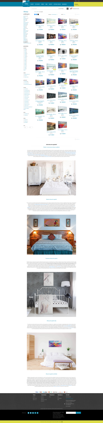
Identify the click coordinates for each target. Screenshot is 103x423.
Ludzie (24, 27)
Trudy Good (70, 325)
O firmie (34, 396)
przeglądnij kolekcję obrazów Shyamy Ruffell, (41, 204)
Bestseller (26, 122)
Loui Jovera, (59, 266)
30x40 (25, 52)
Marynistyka (25, 31)
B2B (58, 396)
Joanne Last (26, 105)
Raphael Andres (27, 104)
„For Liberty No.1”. (70, 327)
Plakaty (32, 4)
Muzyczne (25, 34)
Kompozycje (25, 23)
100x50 (25, 53)
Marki (58, 399)
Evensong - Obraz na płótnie (62, 99)
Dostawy (42, 396)
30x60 (25, 68)
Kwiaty (24, 26)
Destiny (58, 386)
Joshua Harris (26, 102)
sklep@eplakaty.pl (68, 396)
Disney (25, 75)
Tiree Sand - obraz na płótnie (74, 101)
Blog (50, 396)
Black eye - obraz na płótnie (62, 55)
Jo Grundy (26, 98)
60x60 (25, 60)
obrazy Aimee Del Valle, (48, 156)
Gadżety (50, 4)
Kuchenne (25, 25)
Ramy (47, 4)
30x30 (25, 67)
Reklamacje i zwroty (44, 399)
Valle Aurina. (70, 385)
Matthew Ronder (27, 94)
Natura (25, 35)
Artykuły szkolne (57, 4)
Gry (24, 21)
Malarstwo (25, 28)
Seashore (55, 386)
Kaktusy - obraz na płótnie (51, 100)
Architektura (25, 18)
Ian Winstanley (26, 97)
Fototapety (37, 4)
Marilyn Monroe (27, 74)
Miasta (24, 32)
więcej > (24, 109)
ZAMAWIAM (78, 412)
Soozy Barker (26, 101)
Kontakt (67, 394)
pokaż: (62, 14)
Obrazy (25, 12)
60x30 (25, 63)
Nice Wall (26, 81)
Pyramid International (28, 84)
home (35, 11)
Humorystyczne (26, 22)
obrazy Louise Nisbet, (52, 267)
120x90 (25, 56)
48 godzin (26, 115)
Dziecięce (25, 19)
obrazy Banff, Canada (64, 385)
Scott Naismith (26, 90)
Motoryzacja (25, 33)
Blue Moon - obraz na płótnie (74, 115)
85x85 (25, 64)
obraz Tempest (52, 266)
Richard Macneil (27, 91)
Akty (24, 17)
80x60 (25, 50)
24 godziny (26, 113)
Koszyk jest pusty (74, 9)
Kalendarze (64, 4)
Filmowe (25, 20)
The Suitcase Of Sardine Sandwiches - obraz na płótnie (40, 56)
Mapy (24, 29)
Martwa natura (25, 30)
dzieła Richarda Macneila (44, 155)
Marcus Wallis (26, 108)
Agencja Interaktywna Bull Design (59, 408)
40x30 (25, 59)
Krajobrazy (25, 24)
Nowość (26, 119)
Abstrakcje (25, 16)
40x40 (25, 49)
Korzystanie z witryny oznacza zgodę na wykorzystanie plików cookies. (51, 421)
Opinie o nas (34, 399)
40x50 (25, 57)
